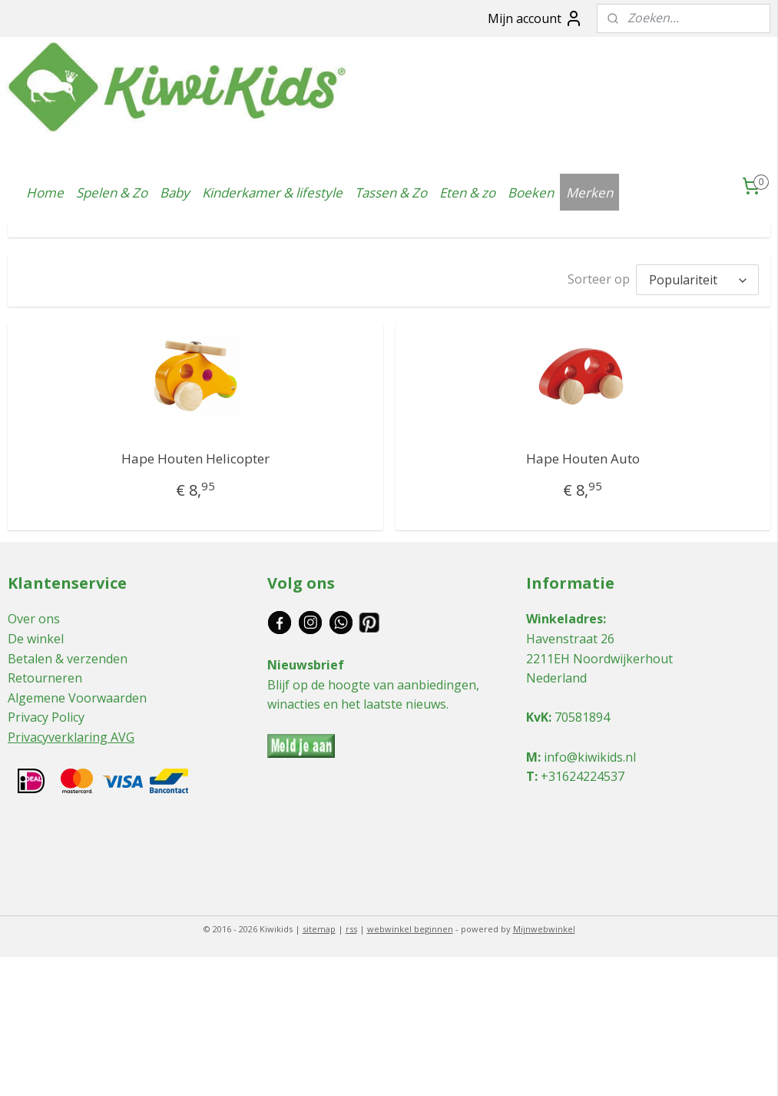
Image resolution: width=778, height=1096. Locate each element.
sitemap (319, 925)
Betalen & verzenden (67, 654)
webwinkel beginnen (410, 925)
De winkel (36, 634)
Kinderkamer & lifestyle (272, 192)
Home (45, 192)
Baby (175, 192)
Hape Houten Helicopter (195, 454)
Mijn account (535, 18)
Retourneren (45, 674)
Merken (589, 192)
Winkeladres (564, 614)
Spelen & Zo (111, 192)
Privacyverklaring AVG (71, 733)
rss (351, 925)
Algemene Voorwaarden (77, 694)
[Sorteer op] (697, 278)
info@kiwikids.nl (590, 753)
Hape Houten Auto (583, 454)
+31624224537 (582, 772)
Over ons (34, 614)
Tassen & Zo (391, 192)
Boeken (531, 192)
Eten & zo (467, 192)
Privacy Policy (46, 713)
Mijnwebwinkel (544, 925)
